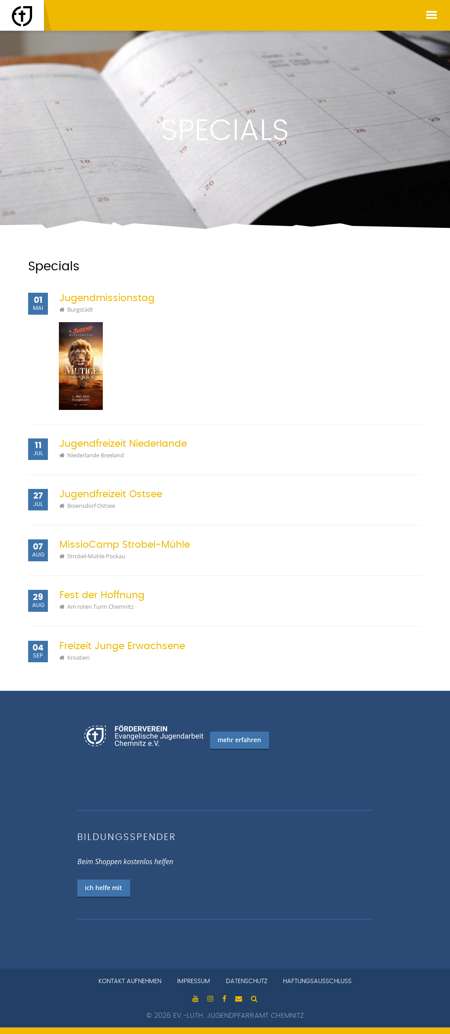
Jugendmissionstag (107, 298)
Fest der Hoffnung (102, 595)
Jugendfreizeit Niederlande (123, 444)
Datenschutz (246, 981)
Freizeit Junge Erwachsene (122, 646)
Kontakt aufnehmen (129, 981)
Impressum (193, 981)
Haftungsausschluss (317, 981)
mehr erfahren (239, 740)
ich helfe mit (103, 887)
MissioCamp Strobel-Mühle (124, 545)
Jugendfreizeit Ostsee (110, 494)
